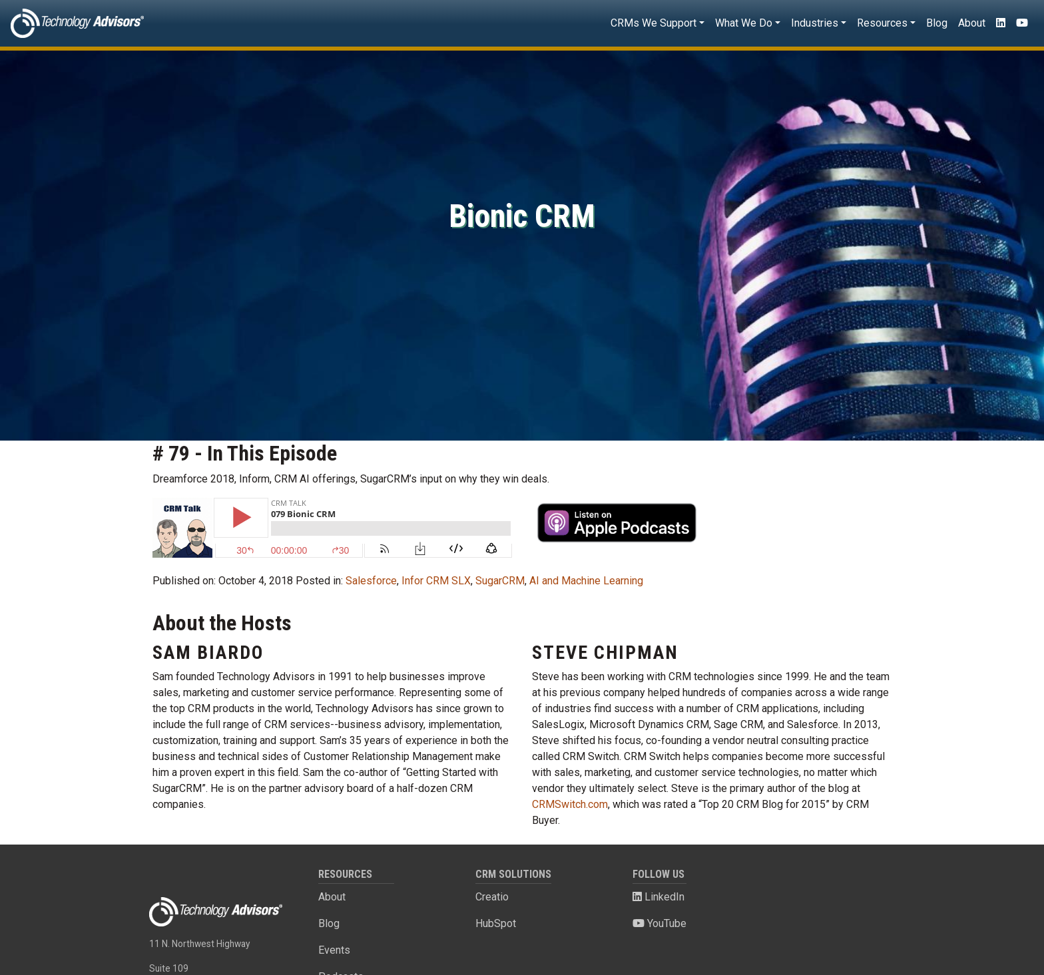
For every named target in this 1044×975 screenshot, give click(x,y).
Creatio (492, 896)
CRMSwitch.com (570, 804)
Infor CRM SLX (436, 580)
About (971, 23)
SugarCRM (500, 580)
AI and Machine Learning (586, 580)
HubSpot (495, 923)
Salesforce (371, 580)
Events (334, 950)
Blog (936, 23)
